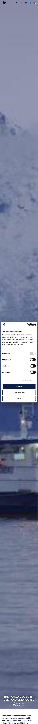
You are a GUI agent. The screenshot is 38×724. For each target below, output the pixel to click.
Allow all (19, 386)
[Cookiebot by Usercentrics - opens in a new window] (27, 324)
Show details (27, 380)
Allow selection (19, 392)
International (19, 706)
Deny (19, 398)
